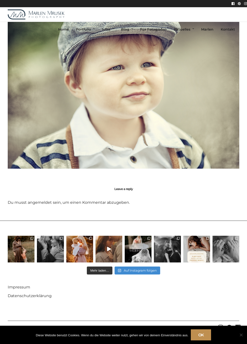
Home (63, 29)
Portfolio (83, 29)
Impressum (19, 287)
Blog (125, 29)
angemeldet (40, 202)
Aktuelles (182, 29)
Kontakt (228, 29)
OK (201, 335)
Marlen (207, 29)
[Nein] (241, 334)
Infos (106, 29)
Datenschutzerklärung (30, 295)
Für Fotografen (153, 29)
